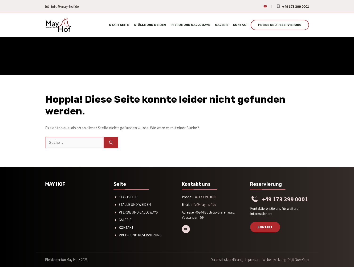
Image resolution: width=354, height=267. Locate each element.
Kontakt (240, 25)
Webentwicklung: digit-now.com (286, 259)
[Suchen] (111, 142)
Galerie (221, 25)
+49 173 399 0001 (295, 6)
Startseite (119, 25)
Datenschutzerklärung (227, 259)
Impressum (252, 259)
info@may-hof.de (65, 6)
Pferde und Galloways (190, 25)
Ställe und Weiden (150, 25)
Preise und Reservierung (279, 25)
